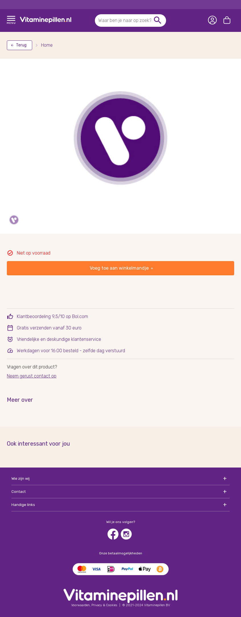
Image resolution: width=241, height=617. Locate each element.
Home (47, 45)
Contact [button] (18, 491)
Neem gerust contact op (31, 376)
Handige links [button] (23, 505)
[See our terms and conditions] (94, 605)
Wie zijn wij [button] (20, 478)
